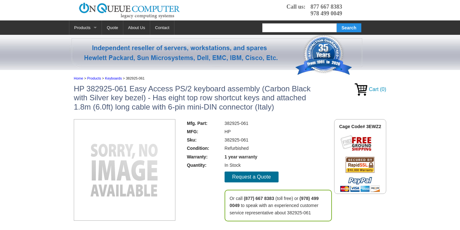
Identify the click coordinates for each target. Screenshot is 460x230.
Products (82, 27)
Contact (162, 27)
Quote (112, 27)
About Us (136, 27)
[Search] (299, 27)
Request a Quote (251, 177)
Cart (370, 89)
